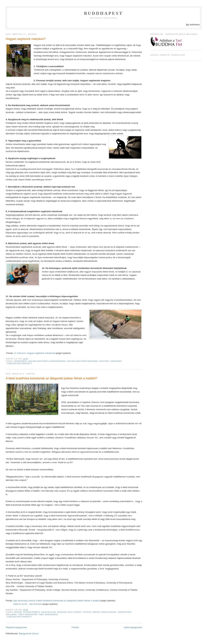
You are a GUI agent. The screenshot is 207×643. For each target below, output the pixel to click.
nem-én (96, 612)
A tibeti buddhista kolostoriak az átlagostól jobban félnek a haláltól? (51, 378)
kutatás (87, 612)
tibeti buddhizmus (48, 614)
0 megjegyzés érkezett (19, 363)
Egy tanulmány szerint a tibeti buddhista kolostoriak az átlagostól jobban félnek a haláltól (56, 600)
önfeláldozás (108, 612)
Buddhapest (103, 13)
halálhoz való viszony (69, 612)
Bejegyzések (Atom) (28, 633)
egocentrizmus (31, 612)
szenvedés (116, 361)
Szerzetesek (124, 612)
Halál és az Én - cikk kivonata (27, 604)
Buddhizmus (20, 361)
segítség (104, 361)
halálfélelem (48, 612)
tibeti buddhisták (27, 614)
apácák (18, 612)
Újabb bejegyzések (133, 627)
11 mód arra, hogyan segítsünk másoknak (34, 353)
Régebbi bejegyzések (16, 627)
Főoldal (75, 627)
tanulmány (11, 614)
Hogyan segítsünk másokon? (25, 39)
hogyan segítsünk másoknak (82, 361)
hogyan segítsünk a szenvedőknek (47, 361)
